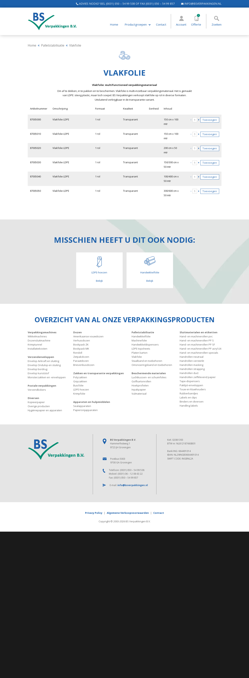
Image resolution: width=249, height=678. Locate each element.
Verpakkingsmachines (42, 332)
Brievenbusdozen (83, 365)
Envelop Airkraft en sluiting (43, 361)
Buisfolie (78, 385)
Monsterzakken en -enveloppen (47, 377)
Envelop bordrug (37, 369)
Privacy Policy (93, 513)
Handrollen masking (191, 365)
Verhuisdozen (81, 340)
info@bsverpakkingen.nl (199, 3)
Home (114, 24)
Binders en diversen (191, 401)
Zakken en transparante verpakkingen (98, 373)
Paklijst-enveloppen (191, 385)
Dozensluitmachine (39, 340)
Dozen (77, 332)
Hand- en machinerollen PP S (197, 340)
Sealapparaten (82, 406)
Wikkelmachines (37, 336)
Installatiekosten (37, 348)
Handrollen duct (189, 373)
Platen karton (139, 352)
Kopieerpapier (36, 402)
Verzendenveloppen (41, 357)
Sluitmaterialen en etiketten (198, 332)
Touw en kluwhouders (193, 389)
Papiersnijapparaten (85, 410)
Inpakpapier (139, 389)
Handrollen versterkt (192, 361)
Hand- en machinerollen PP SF (197, 344)
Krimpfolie (79, 393)
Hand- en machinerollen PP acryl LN (200, 348)
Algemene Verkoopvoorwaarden (128, 513)
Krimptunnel (35, 344)
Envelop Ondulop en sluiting (44, 365)
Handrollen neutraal (191, 356)
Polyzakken (80, 377)
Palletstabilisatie (52, 45)
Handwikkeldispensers (145, 344)
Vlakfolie (137, 356)
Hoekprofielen (140, 385)
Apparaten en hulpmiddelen (91, 402)
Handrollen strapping (192, 369)
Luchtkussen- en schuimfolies (149, 377)
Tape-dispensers (190, 381)
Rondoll (77, 352)
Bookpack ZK (81, 344)
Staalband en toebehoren (147, 361)
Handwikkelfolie (141, 336)
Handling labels (189, 405)
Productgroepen (136, 24)
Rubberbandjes (189, 393)
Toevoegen (209, 120)
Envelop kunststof (38, 373)
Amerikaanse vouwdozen (88, 336)
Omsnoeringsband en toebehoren (152, 365)
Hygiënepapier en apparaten (45, 410)
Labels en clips (188, 397)
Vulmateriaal (139, 393)
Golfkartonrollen (141, 381)
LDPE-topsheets (141, 348)
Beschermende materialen (149, 373)
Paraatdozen (81, 361)
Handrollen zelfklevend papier (198, 377)
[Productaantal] (194, 119)
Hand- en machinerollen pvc (196, 336)
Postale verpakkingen (42, 385)
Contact (161, 24)
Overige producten (39, 406)
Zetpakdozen (81, 356)
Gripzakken (80, 381)
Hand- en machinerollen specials (199, 352)
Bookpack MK (81, 348)
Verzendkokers (37, 389)
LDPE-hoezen (81, 389)
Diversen (33, 398)
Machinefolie (139, 340)
